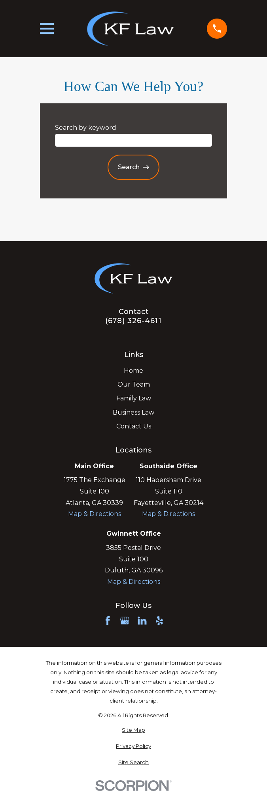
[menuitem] (133, 730)
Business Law (133, 412)
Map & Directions (94, 514)
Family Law (133, 398)
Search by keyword (85, 127)
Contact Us (133, 426)
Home (133, 370)
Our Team (133, 384)
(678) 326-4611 (133, 320)
